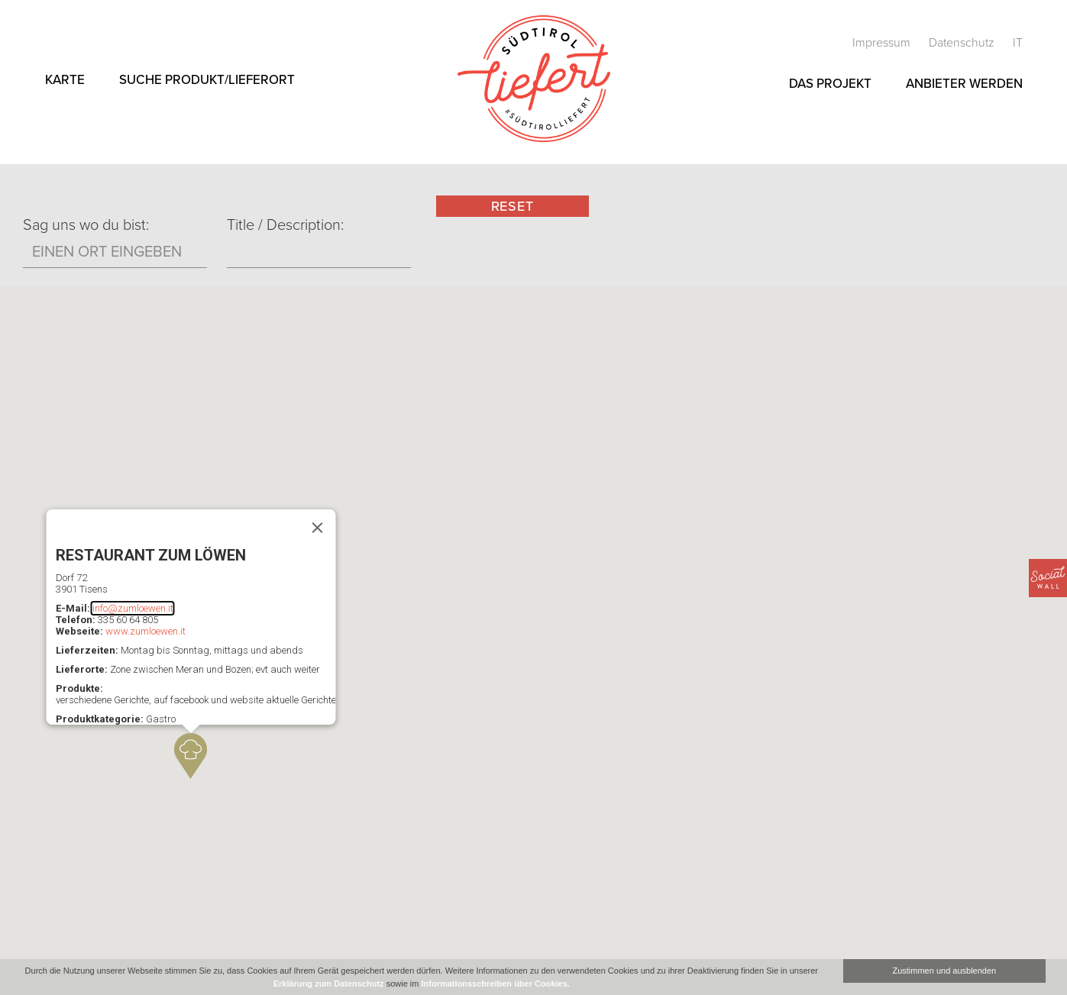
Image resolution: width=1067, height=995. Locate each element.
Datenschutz (963, 42)
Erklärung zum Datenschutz (328, 983)
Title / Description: (285, 225)
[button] (190, 756)
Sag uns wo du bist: (86, 225)
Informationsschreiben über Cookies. (496, 983)
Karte (65, 80)
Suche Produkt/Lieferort (207, 80)
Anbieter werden (964, 84)
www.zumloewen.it (145, 631)
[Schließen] (317, 527)
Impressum (882, 42)
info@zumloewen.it (132, 608)
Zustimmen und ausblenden (944, 970)
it (1018, 42)
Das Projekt (830, 84)
